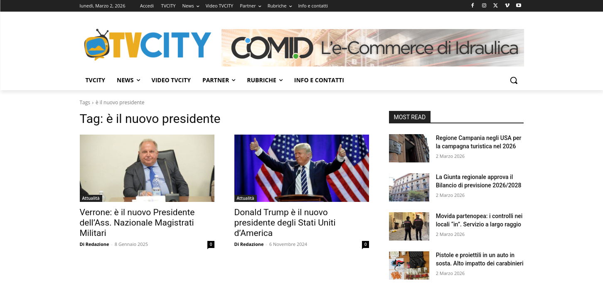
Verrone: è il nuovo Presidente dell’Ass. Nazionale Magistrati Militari (137, 222)
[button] (514, 80)
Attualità (91, 198)
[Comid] (373, 47)
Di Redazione (94, 244)
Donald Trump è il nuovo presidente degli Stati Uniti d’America (285, 222)
